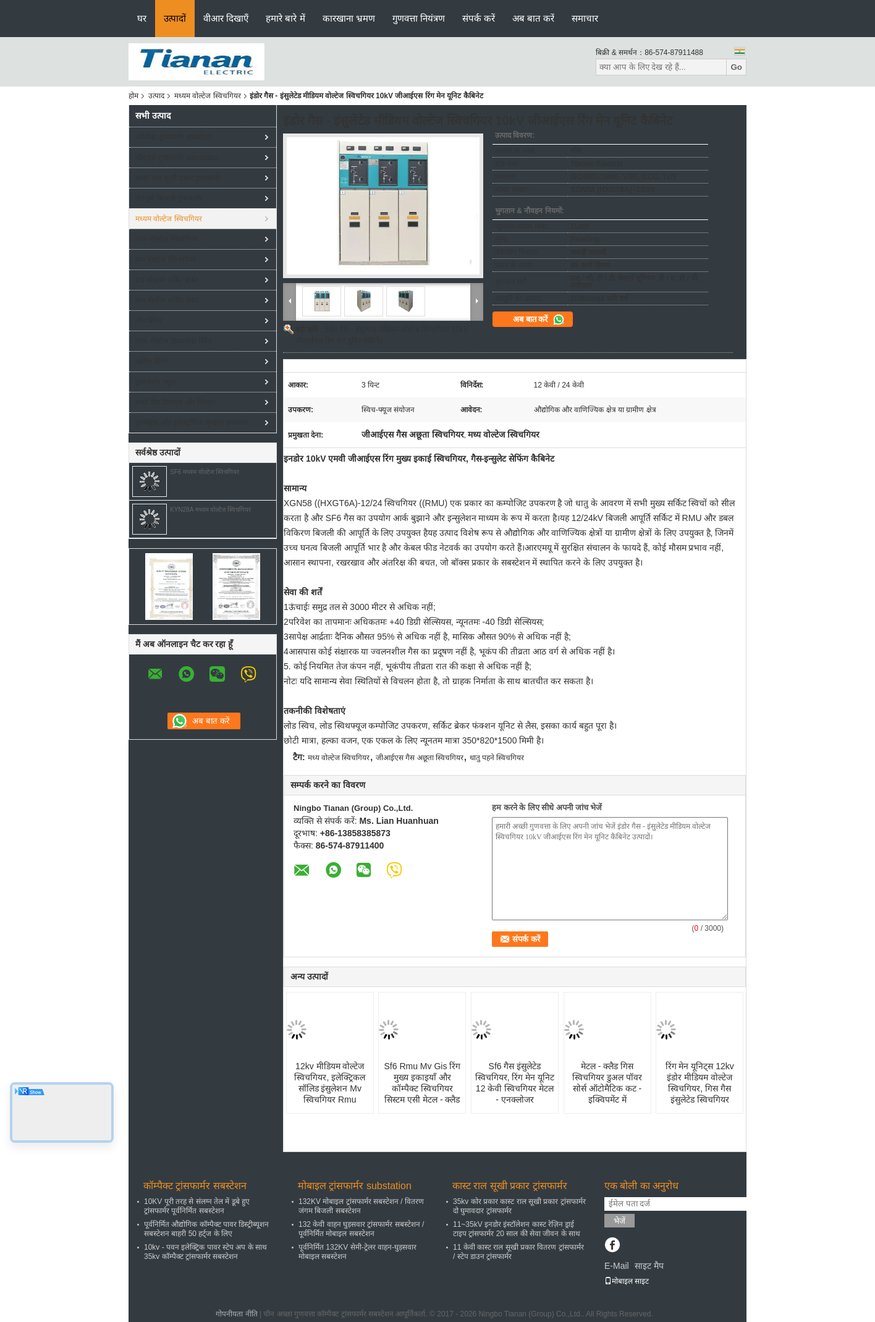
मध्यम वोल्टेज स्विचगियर (207, 95)
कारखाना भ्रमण (349, 18)
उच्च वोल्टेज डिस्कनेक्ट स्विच (174, 341)
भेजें (619, 1221)
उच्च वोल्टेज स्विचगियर (166, 239)
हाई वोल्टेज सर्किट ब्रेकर (166, 280)
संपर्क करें (478, 18)
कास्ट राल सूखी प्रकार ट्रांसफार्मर (178, 178)
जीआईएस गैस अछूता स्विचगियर (419, 757)
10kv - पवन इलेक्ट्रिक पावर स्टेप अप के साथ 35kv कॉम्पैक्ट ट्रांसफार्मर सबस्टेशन (205, 1252)
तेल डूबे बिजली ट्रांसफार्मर (169, 198)
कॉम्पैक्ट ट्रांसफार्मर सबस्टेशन (173, 137)
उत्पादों (175, 18)
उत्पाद (156, 95)
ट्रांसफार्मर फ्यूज (155, 382)
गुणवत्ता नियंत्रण (418, 18)
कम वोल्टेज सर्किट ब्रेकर (167, 300)
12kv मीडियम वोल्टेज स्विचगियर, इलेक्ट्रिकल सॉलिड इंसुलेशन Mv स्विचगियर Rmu (329, 1082)
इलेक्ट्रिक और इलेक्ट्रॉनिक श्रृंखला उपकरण (191, 422)
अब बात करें (533, 18)
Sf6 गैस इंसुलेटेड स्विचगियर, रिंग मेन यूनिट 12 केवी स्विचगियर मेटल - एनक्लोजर (515, 1082)
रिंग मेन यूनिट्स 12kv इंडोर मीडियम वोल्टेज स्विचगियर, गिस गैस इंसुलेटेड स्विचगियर (700, 1082)
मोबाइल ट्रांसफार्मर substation (177, 157)
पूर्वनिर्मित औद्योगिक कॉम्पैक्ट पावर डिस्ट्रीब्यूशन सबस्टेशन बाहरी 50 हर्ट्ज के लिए (206, 1229)
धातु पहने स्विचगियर (497, 757)
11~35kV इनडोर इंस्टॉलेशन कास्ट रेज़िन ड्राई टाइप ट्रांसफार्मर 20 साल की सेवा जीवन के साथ (516, 1229)
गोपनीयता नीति (236, 1314)
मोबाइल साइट (626, 1281)
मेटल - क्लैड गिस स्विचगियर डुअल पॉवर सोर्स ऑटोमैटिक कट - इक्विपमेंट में (607, 1082)
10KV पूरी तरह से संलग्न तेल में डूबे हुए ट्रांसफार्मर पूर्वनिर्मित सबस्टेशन (197, 1206)
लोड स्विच (148, 320)
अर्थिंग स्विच (151, 361)
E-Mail (616, 1266)
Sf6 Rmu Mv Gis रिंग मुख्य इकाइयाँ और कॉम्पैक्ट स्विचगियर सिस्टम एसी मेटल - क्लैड (422, 1082)
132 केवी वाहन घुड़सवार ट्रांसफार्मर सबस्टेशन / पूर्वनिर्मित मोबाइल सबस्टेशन (361, 1229)
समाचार (585, 18)
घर (141, 18)
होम (133, 95)
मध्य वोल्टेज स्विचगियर (339, 757)
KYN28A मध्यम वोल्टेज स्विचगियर (210, 509)
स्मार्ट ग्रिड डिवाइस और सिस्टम (175, 402)
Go (736, 67)
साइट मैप (649, 1266)
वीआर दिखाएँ (225, 18)
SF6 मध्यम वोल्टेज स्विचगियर (204, 471)
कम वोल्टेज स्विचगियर (165, 259)
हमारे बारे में (285, 18)
